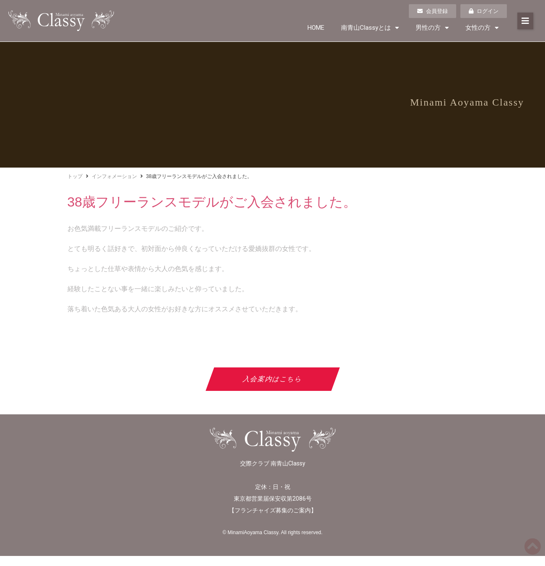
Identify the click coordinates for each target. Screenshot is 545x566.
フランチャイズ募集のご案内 (273, 510)
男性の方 (432, 28)
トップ (75, 176)
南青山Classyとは (370, 28)
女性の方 (482, 28)
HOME (315, 27)
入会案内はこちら (272, 379)
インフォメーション (114, 176)
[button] (525, 21)
